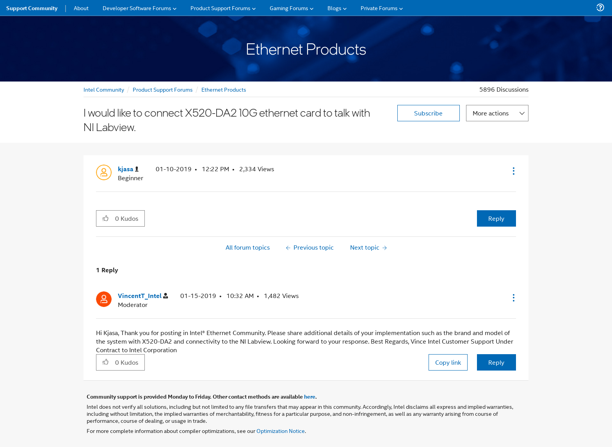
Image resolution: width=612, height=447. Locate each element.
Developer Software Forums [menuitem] (137, 8)
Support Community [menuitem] (31, 8)
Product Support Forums (163, 89)
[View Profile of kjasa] (128, 169)
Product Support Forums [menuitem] (220, 8)
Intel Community (104, 89)
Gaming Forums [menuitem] (289, 8)
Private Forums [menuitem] (379, 8)
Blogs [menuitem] (334, 8)
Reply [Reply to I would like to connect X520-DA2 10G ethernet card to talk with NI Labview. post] (496, 218)
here (309, 396)
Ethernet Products (223, 89)
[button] (512, 170)
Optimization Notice (280, 430)
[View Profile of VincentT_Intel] (143, 295)
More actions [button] (491, 112)
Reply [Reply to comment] (496, 362)
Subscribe (428, 112)
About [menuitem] (81, 8)
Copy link (448, 362)
